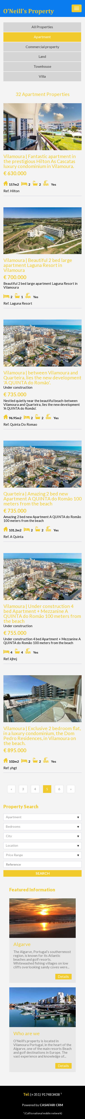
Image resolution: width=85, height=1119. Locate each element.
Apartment (42, 37)
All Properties (42, 27)
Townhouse (42, 66)
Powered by (42, 1105)
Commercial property (42, 46)
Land (42, 56)
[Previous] (11, 789)
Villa (42, 76)
